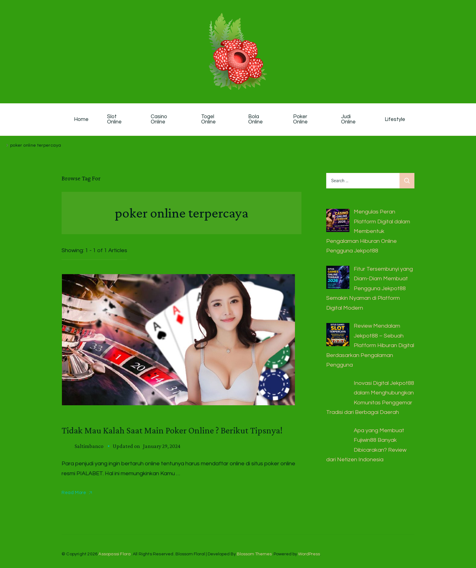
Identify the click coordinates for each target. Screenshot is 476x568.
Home (81, 119)
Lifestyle (395, 119)
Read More (74, 492)
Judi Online (348, 119)
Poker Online (301, 119)
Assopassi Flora (114, 554)
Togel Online (208, 119)
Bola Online (255, 119)
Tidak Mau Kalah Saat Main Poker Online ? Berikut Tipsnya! (172, 430)
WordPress (309, 554)
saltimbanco (89, 446)
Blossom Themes (254, 554)
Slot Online (114, 119)
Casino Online (160, 119)
